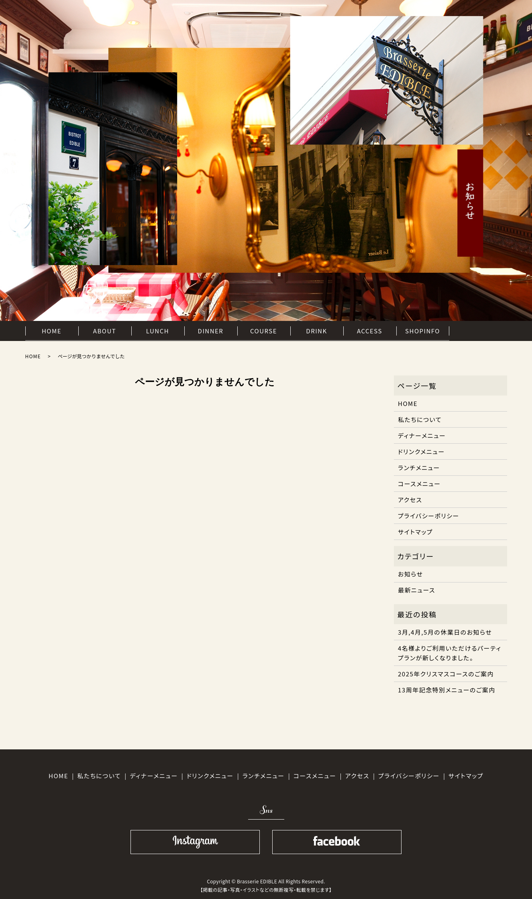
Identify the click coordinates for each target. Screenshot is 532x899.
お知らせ (410, 574)
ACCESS (369, 330)
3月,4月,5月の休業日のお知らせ (445, 632)
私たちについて (420, 419)
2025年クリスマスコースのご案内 (446, 674)
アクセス (410, 499)
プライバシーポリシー (428, 515)
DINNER (211, 330)
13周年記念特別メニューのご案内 (446, 690)
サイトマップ (415, 532)
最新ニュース (416, 590)
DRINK (316, 330)
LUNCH (157, 330)
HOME (51, 330)
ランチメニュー (419, 467)
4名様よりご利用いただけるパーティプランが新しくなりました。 (449, 653)
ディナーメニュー (422, 435)
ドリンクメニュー (421, 451)
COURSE (263, 330)
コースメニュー (419, 483)
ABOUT (104, 330)
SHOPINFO (422, 330)
